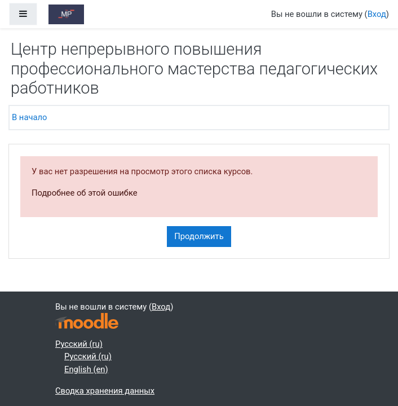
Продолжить (198, 236)
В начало (29, 117)
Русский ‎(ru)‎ (79, 344)
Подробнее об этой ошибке (85, 193)
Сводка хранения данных (104, 391)
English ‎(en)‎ (86, 369)
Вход (377, 14)
